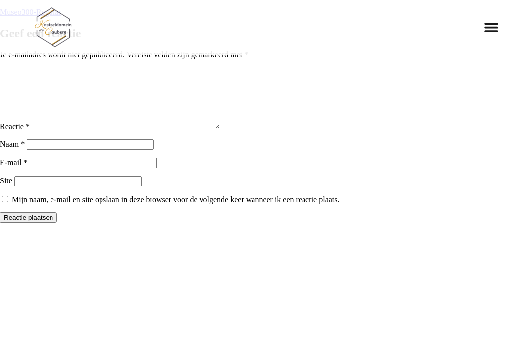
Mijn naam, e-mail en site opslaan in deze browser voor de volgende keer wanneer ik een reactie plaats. (176, 211)
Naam (12, 156)
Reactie (15, 138)
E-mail (14, 174)
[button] (491, 27)
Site (6, 192)
